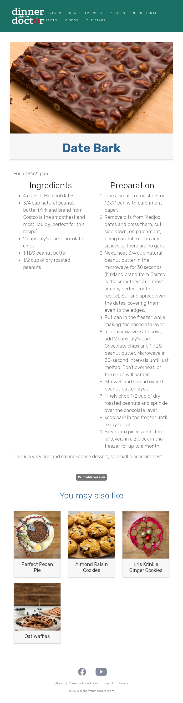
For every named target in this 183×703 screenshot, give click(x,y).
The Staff (96, 20)
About (59, 683)
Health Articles (85, 13)
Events (54, 13)
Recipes (117, 13)
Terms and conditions (83, 683)
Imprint (108, 683)
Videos (71, 20)
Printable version (91, 477)
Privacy (123, 683)
